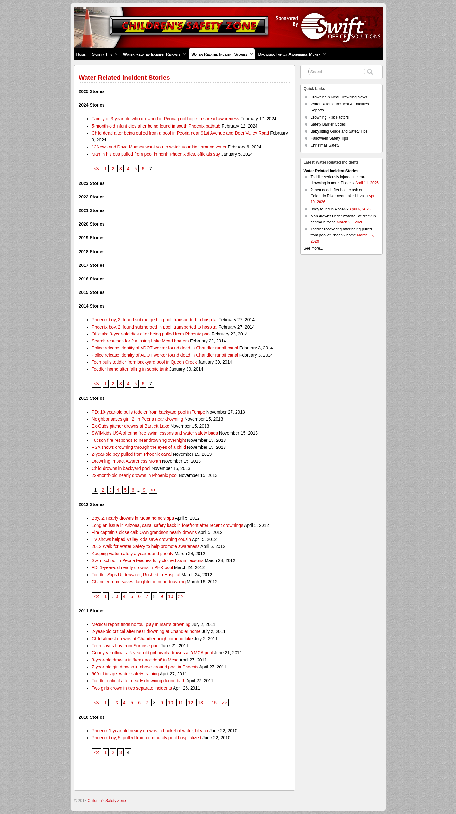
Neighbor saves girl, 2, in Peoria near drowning (137, 419)
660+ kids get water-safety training (125, 673)
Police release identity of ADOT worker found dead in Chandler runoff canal (165, 347)
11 (180, 702)
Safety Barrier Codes (328, 124)
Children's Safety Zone (107, 800)
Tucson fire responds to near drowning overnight (139, 440)
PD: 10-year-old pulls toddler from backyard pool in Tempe (148, 412)
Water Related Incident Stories (222, 55)
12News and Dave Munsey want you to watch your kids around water (159, 146)
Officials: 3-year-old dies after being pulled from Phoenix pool (151, 333)
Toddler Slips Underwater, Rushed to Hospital (136, 574)
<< (96, 168)
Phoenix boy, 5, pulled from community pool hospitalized (146, 737)
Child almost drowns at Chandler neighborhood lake (142, 638)
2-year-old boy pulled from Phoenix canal (132, 454)
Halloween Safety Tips (329, 138)
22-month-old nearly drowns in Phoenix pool (134, 475)
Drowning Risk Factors (330, 117)
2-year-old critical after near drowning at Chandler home (146, 631)
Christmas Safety (325, 145)
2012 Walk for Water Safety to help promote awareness (146, 546)
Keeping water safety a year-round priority (132, 553)
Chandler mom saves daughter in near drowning (139, 581)
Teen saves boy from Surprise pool (125, 645)
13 (200, 702)
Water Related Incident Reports (154, 56)
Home (81, 54)
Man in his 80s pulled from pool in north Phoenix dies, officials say (156, 154)
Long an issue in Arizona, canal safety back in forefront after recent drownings (167, 525)
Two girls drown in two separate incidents (132, 688)
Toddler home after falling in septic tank (130, 369)
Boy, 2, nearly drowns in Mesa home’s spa (133, 518)
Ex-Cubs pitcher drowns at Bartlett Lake (130, 426)
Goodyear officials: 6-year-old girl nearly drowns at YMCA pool (152, 652)
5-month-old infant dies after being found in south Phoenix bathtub (156, 125)
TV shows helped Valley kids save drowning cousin (141, 539)
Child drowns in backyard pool (121, 468)
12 (190, 702)
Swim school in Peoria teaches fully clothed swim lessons (147, 560)
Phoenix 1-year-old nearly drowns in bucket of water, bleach (150, 730)
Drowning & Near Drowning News (339, 97)
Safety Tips (104, 56)
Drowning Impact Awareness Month (292, 56)
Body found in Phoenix (330, 209)
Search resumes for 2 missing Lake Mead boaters (140, 340)
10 (170, 596)
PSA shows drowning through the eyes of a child (139, 447)
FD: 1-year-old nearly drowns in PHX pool (132, 567)
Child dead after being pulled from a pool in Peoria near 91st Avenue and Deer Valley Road (180, 132)
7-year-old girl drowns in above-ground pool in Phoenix (145, 666)
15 (214, 702)
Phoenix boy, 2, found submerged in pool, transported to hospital (154, 319)
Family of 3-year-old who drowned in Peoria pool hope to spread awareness (165, 118)
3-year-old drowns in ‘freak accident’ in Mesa (135, 659)
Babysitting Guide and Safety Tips (339, 131)
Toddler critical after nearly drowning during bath (138, 680)
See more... (313, 248)
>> (152, 489)
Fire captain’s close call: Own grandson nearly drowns (144, 532)
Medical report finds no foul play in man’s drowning (141, 624)
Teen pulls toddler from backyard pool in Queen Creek (144, 362)
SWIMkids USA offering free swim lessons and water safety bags (155, 432)
